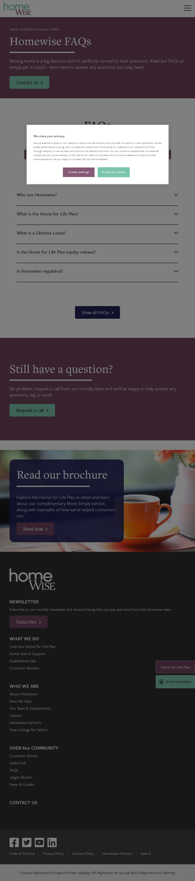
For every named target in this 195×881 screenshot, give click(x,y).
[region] (97, 154)
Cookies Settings (78, 172)
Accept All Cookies (113, 172)
